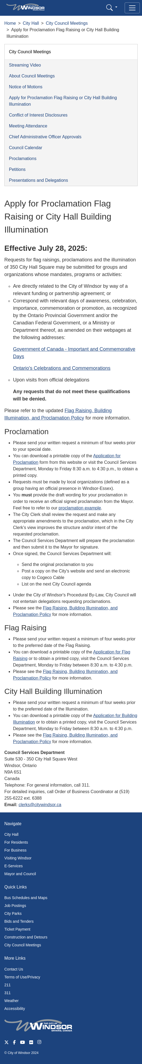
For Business (15, 850)
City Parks (13, 913)
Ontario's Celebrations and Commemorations (62, 368)
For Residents (16, 842)
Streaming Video (25, 65)
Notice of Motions (26, 87)
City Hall (31, 23)
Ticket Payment (17, 929)
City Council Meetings (67, 23)
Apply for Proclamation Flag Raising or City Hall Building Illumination (63, 101)
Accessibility (14, 1008)
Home (10, 23)
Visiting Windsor (17, 858)
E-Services (13, 866)
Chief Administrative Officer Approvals (45, 136)
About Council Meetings (32, 76)
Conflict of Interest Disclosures (38, 115)
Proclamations (22, 158)
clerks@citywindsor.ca (39, 804)
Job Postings (15, 905)
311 (7, 993)
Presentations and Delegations (38, 180)
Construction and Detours (25, 937)
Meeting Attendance (28, 126)
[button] (112, 7)
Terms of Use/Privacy (22, 977)
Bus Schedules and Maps (25, 898)
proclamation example (80, 508)
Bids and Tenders (19, 921)
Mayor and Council (20, 874)
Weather (11, 1001)
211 (7, 985)
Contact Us (13, 969)
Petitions (17, 169)
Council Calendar (25, 147)
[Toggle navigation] (132, 7)
